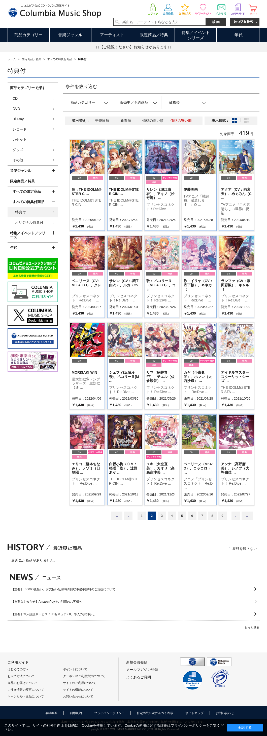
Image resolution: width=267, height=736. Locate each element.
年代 (239, 35)
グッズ (18, 150)
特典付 (20, 212)
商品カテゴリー (28, 35)
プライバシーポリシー (109, 713)
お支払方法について (21, 676)
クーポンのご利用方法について (84, 676)
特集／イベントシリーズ (196, 35)
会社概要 (51, 713)
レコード (20, 129)
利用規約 (76, 713)
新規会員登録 (136, 662)
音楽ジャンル (70, 35)
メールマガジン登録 (142, 670)
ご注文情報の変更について (26, 689)
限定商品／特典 (154, 35)
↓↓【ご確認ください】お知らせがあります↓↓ (133, 47)
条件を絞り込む (81, 86)
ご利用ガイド (18, 662)
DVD (16, 109)
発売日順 (102, 121)
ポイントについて (75, 669)
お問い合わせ (225, 713)
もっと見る (251, 627)
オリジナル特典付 (29, 222)
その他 (18, 160)
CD (15, 98)
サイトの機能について (78, 689)
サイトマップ (194, 713)
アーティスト (112, 35)
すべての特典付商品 (28, 202)
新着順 (125, 121)
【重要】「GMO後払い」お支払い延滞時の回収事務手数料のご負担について (63, 589)
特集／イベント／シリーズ (27, 235)
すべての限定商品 (27, 191)
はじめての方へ (18, 669)
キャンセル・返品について (26, 696)
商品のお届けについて (23, 683)
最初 (116, 516)
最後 (247, 516)
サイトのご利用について (79, 683)
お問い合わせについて (78, 696)
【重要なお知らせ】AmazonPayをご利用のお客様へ (46, 601)
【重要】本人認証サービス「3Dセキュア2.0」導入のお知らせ (53, 614)
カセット (20, 139)
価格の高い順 (152, 121)
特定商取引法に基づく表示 (155, 713)
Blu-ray (18, 119)
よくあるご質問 (138, 677)
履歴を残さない (244, 549)
